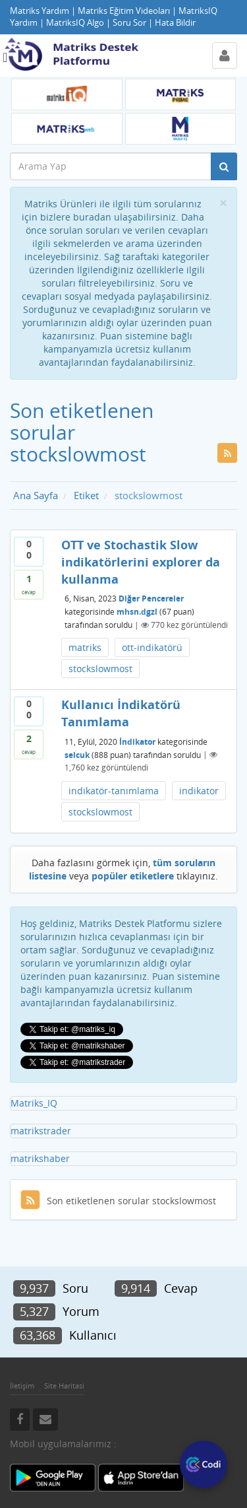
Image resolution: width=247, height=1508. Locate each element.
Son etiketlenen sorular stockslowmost (118, 1200)
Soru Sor (129, 22)
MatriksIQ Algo (75, 22)
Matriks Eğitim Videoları (124, 11)
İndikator (137, 741)
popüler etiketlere (133, 876)
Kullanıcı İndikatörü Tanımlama (120, 713)
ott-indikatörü (152, 647)
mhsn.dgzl (137, 611)
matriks (85, 647)
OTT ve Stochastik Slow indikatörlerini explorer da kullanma (140, 561)
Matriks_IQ (34, 1103)
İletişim (22, 1385)
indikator (199, 790)
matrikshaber (40, 1158)
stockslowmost (100, 668)
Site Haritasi (64, 1385)
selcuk (77, 754)
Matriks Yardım (39, 11)
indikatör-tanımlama (114, 790)
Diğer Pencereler (151, 598)
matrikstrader (41, 1130)
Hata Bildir (175, 22)
